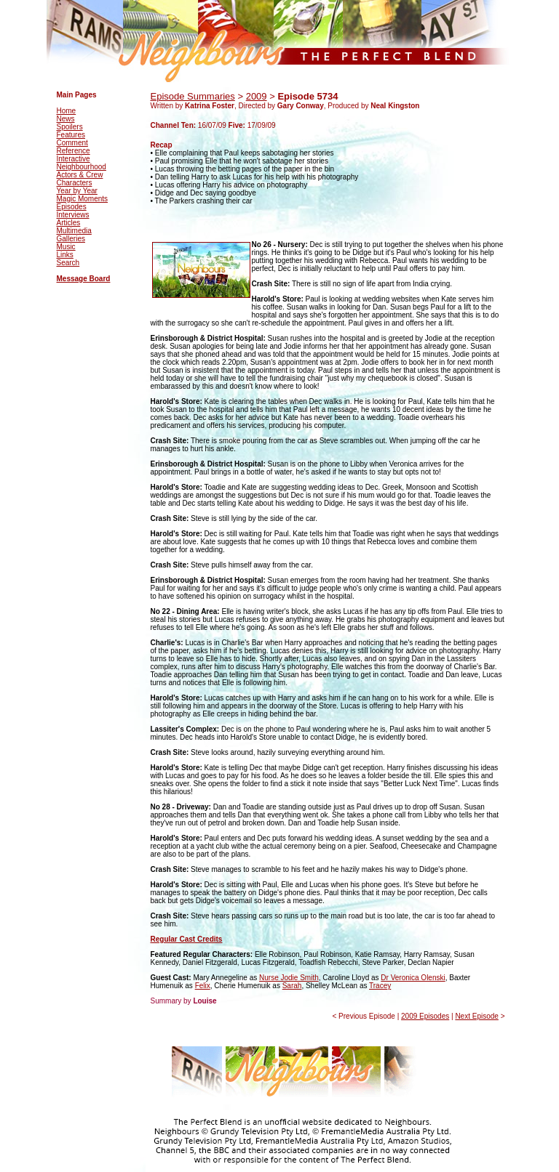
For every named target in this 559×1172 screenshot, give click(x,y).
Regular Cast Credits (187, 939)
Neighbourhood (81, 167)
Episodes (72, 207)
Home (66, 111)
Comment (72, 143)
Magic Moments (82, 199)
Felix (202, 986)
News (66, 119)
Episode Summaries (193, 96)
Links (65, 255)
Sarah (292, 986)
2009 (256, 96)
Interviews (73, 215)
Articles (69, 223)
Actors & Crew (80, 175)
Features (71, 135)
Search (68, 263)
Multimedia (74, 231)
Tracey (380, 986)
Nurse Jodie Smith (289, 978)
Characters (74, 183)
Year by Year (77, 191)
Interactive (73, 159)
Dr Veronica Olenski (413, 978)
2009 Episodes (425, 1016)
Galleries (71, 239)
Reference (73, 151)
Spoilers (70, 127)
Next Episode (476, 1016)
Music (66, 247)
